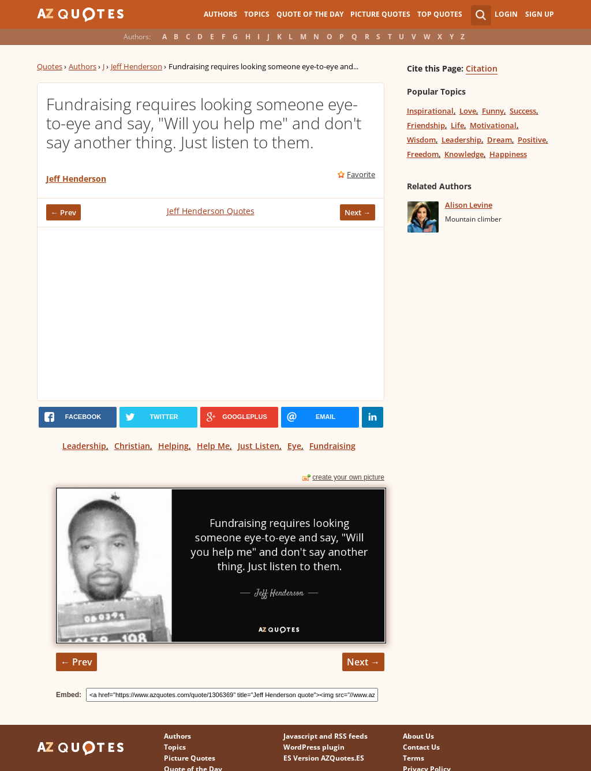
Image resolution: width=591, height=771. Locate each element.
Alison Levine (468, 205)
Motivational (493, 125)
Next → (358, 212)
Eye (294, 445)
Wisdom (421, 139)
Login (506, 14)
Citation (482, 68)
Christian (132, 445)
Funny (493, 111)
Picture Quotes (380, 14)
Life (457, 125)
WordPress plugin (314, 747)
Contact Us (421, 747)
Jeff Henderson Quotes (211, 210)
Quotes (49, 66)
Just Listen (258, 445)
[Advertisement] (211, 314)
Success (523, 111)
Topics (257, 14)
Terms (413, 758)
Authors (220, 14)
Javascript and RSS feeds (325, 736)
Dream (499, 139)
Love (467, 111)
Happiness (508, 154)
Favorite (361, 174)
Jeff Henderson (136, 66)
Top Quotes (439, 14)
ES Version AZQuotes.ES (323, 758)
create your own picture (348, 477)
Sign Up (539, 14)
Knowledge (464, 154)
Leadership (84, 445)
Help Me (213, 445)
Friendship (426, 125)
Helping (173, 445)
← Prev (63, 212)
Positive (532, 139)
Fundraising (332, 445)
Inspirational (430, 111)
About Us (418, 736)
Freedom (423, 154)
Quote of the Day (309, 14)
